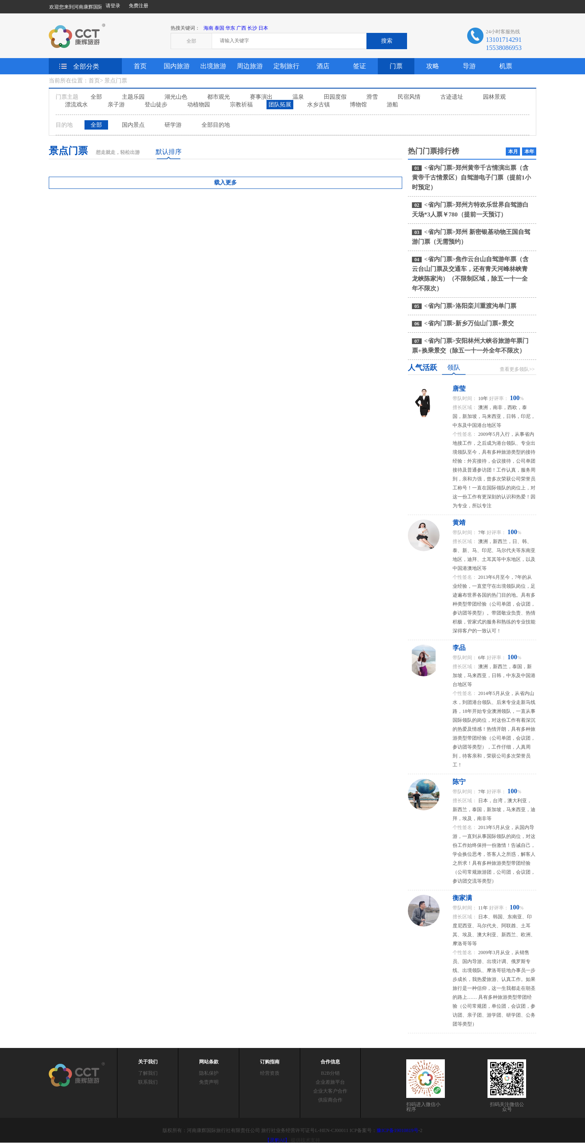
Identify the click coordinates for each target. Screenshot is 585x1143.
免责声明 (209, 1082)
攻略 (432, 66)
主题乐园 (133, 97)
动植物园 (198, 105)
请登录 (113, 5)
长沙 (252, 28)
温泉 (298, 97)
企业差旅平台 (330, 1082)
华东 (230, 28)
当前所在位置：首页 (74, 81)
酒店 (322, 66)
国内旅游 (177, 66)
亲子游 (116, 105)
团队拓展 (280, 105)
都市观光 (218, 97)
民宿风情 (409, 97)
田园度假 (335, 97)
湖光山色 (176, 97)
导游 (469, 66)
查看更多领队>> (517, 369)
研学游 (173, 125)
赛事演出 (261, 97)
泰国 (219, 28)
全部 (96, 97)
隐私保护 (209, 1073)
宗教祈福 (241, 105)
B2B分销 (330, 1073)
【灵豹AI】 (277, 1140)
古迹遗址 (451, 97)
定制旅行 (286, 66)
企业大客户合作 (330, 1091)
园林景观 (494, 97)
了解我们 (148, 1073)
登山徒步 (156, 105)
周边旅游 (250, 66)
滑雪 (372, 97)
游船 (392, 105)
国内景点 (133, 125)
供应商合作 (330, 1100)
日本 (263, 28)
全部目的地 (216, 125)
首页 (140, 66)
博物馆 (358, 105)
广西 (241, 28)
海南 (208, 28)
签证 (359, 66)
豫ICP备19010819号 (397, 1130)
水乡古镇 (318, 105)
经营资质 (270, 1073)
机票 (505, 66)
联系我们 (148, 1082)
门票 (396, 66)
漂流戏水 (76, 105)
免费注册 (138, 5)
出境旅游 (213, 66)
